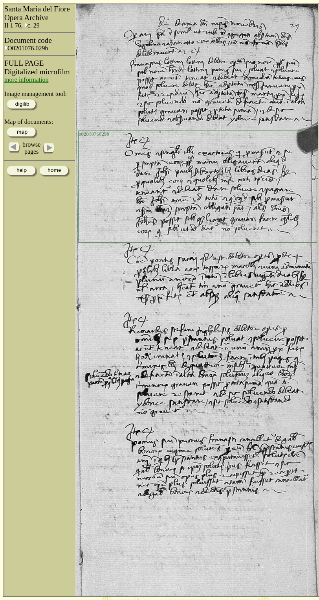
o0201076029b (94, 134)
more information (26, 79)
